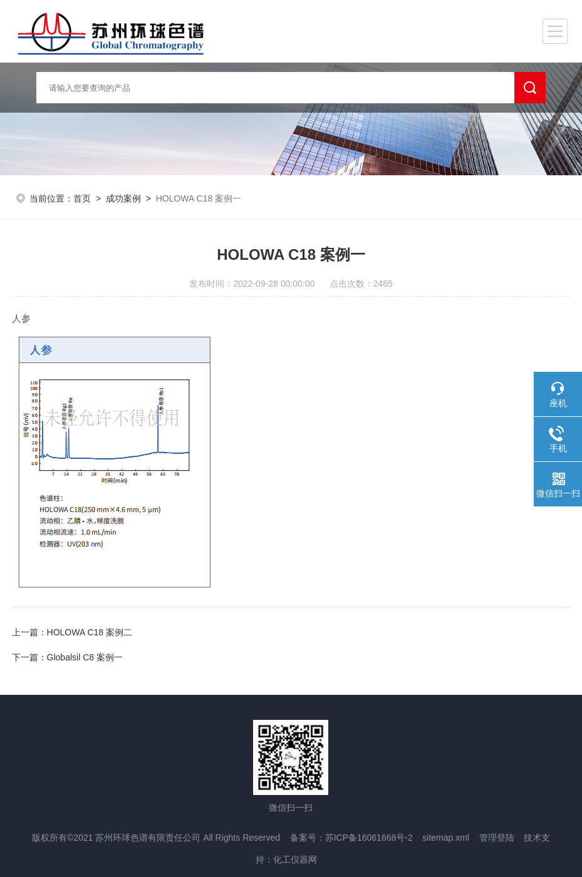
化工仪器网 (295, 859)
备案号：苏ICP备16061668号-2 (351, 838)
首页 (82, 198)
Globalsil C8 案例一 (85, 657)
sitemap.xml (445, 838)
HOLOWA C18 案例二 (89, 632)
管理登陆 (496, 838)
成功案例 (123, 198)
